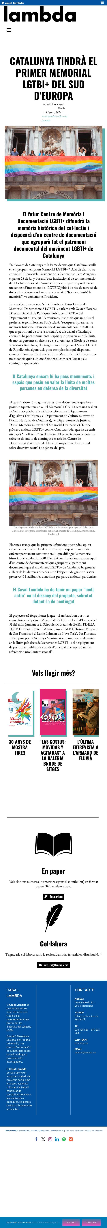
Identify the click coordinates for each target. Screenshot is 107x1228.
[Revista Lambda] (40, 6)
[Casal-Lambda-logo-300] (13, 2)
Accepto (71, 1222)
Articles (56, 116)
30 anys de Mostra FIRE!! (20, 747)
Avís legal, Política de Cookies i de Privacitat (84, 1130)
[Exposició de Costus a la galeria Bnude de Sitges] (53, 690)
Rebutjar (91, 1222)
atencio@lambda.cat (85, 1052)
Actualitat (46, 116)
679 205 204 (81, 1043)
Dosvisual (59, 1130)
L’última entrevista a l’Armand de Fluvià (85, 749)
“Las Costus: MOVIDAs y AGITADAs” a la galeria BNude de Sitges (53, 755)
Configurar (54, 1222)
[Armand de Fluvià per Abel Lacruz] (86, 690)
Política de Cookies (40, 1222)
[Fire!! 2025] (20, 690)
